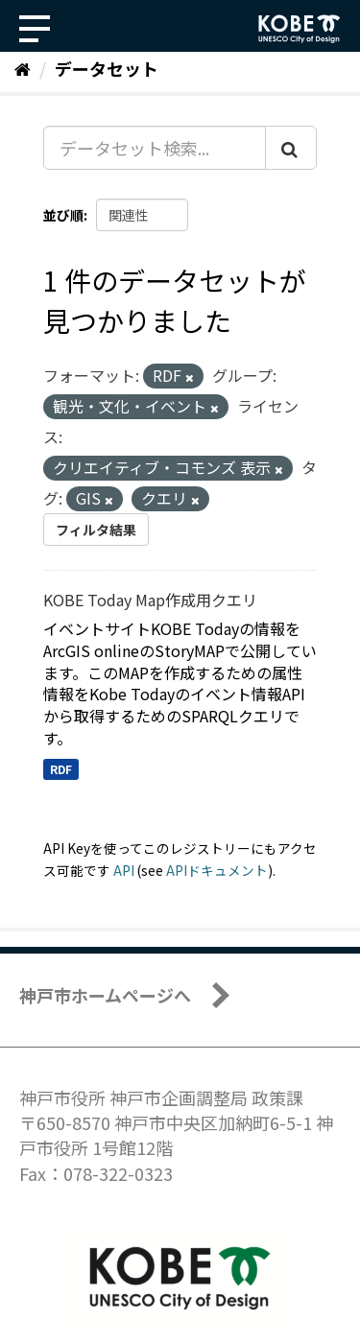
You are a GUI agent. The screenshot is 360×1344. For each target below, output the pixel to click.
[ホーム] (22, 68)
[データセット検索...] (154, 148)
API (123, 870)
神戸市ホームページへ (105, 994)
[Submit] (291, 148)
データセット (106, 68)
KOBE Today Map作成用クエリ (150, 599)
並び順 (63, 214)
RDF (61, 769)
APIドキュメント (217, 870)
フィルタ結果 (96, 529)
